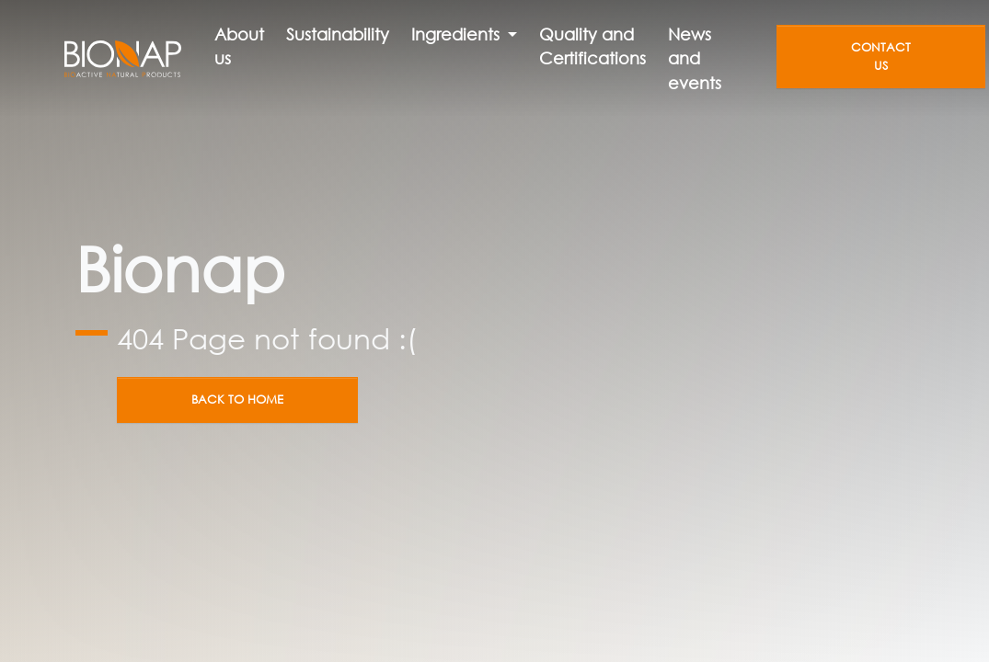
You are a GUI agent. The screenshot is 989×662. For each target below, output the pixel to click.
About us (239, 46)
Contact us (881, 56)
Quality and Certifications (592, 46)
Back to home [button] (237, 399)
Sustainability (337, 34)
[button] (464, 34)
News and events (694, 58)
